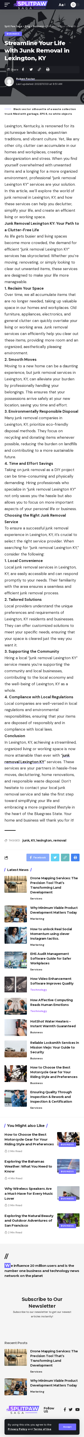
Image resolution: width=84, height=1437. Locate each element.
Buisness (36, 1032)
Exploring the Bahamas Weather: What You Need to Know (28, 1166)
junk (25, 840)
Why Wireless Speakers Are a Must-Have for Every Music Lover (28, 1193)
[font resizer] (62, 5)
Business (13, 33)
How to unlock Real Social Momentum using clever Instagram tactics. (51, 934)
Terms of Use (42, 1429)
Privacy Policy (17, 1429)
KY (33, 840)
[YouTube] (77, 1409)
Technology (38, 990)
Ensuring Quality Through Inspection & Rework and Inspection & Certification (51, 1097)
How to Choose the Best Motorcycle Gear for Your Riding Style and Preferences (53, 1072)
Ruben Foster (25, 79)
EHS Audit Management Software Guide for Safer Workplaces (50, 958)
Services (36, 898)
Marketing (37, 919)
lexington (44, 840)
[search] (53, 4)
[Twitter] (71, 1409)
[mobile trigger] (8, 4)
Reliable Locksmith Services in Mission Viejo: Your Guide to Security (54, 1047)
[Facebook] (65, 1409)
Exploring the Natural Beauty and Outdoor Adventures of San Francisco (28, 1221)
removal (59, 840)
